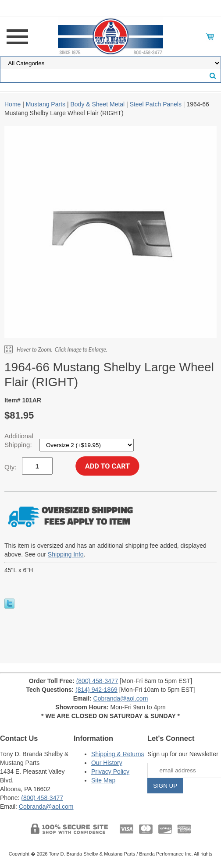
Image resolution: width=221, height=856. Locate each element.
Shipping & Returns (117, 753)
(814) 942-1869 (96, 689)
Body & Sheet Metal (97, 104)
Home (12, 104)
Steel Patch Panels (156, 104)
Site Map (103, 780)
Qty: (10, 467)
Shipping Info (66, 554)
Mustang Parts (45, 104)
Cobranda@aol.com (120, 698)
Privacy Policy (110, 771)
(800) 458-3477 (97, 680)
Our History (106, 762)
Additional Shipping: (19, 440)
